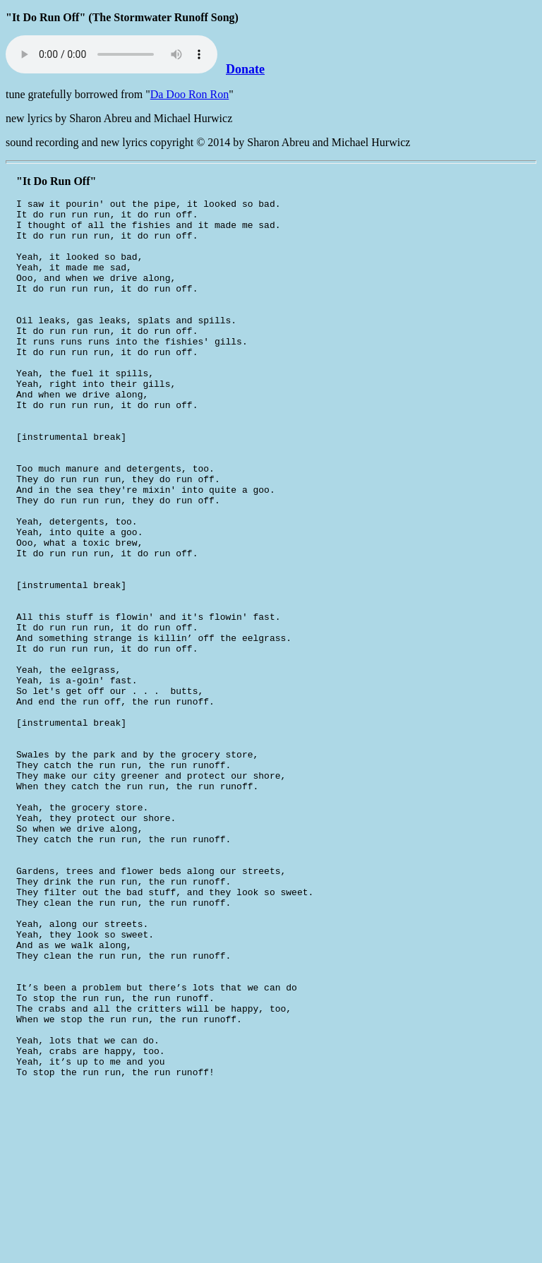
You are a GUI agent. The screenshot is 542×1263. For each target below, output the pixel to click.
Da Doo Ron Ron (189, 94)
